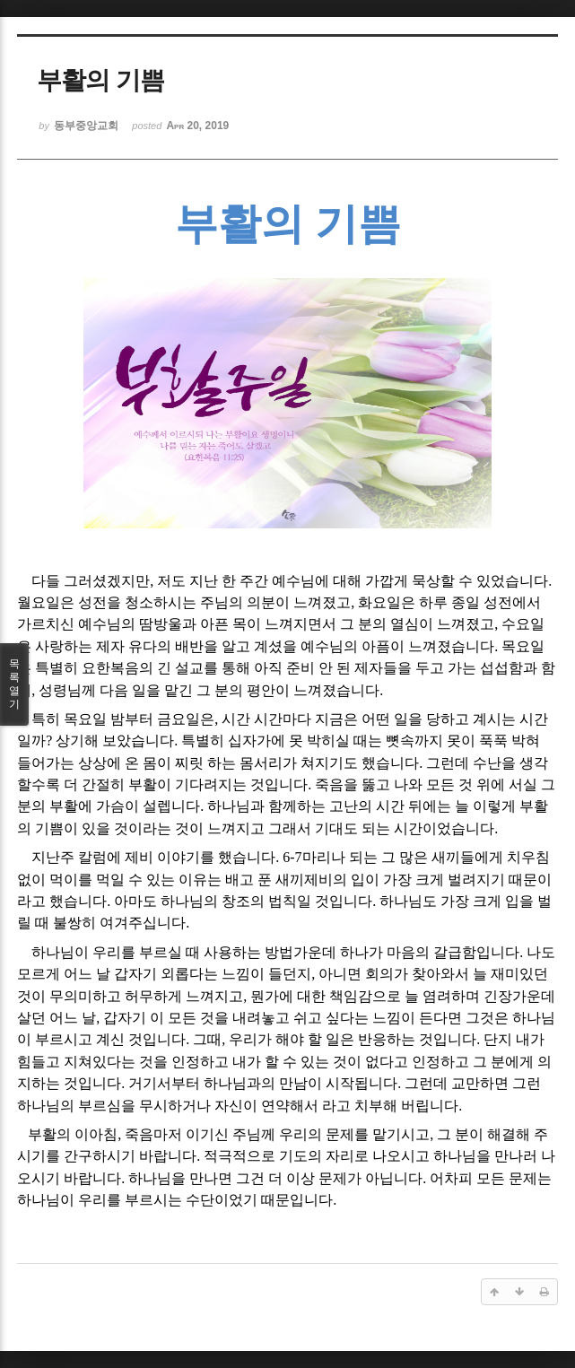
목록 (14, 684)
